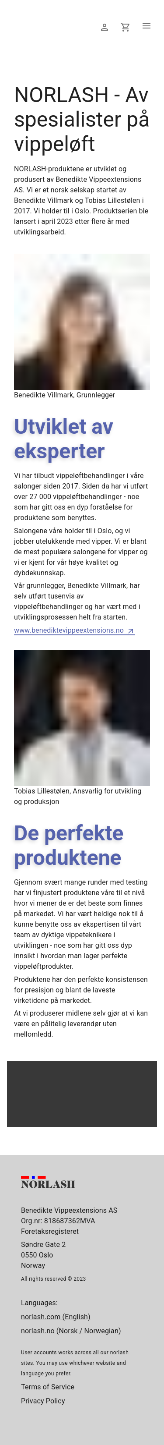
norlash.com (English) (56, 1317)
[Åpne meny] (146, 27)
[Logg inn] (104, 27)
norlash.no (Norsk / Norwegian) (71, 1331)
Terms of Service (47, 1387)
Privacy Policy (43, 1401)
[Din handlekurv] (125, 27)
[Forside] (44, 45)
